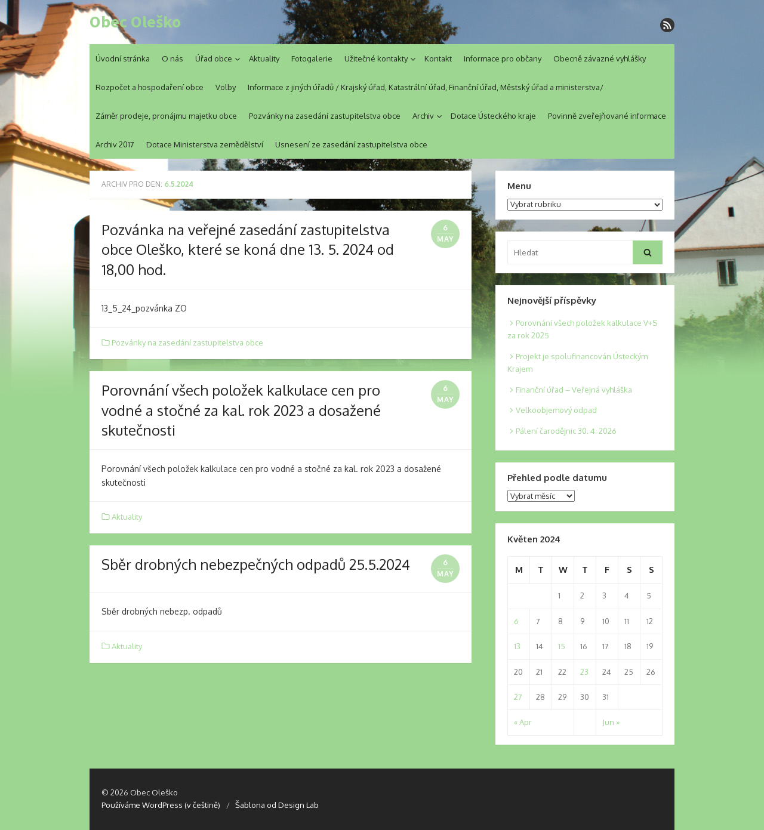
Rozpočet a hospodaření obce (150, 87)
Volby (225, 87)
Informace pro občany (502, 58)
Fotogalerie (311, 58)
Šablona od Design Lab (277, 805)
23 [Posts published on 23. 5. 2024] (584, 672)
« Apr (523, 722)
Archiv (423, 116)
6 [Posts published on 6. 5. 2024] (516, 621)
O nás (172, 58)
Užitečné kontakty (376, 58)
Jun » (611, 722)
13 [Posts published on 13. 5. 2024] (517, 646)
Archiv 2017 (115, 144)
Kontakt (438, 58)
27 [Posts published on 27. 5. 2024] (518, 697)
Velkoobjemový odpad (556, 410)
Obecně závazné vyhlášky (599, 58)
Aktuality (264, 58)
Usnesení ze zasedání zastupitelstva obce (351, 144)
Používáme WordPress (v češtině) (160, 805)
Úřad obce (213, 58)
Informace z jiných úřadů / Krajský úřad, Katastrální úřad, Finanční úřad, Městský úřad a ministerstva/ (425, 87)
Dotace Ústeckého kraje (493, 116)
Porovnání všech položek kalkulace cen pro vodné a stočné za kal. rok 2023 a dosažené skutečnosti (241, 410)
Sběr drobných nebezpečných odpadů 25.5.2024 (255, 564)
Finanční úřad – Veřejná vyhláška (574, 389)
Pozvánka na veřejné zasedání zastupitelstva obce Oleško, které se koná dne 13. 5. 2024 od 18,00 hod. (247, 249)
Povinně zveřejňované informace (607, 116)
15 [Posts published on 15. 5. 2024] (561, 646)
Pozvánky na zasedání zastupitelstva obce (325, 116)
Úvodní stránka (123, 58)
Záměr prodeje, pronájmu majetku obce (166, 116)
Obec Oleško (135, 22)
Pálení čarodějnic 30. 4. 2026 (566, 431)
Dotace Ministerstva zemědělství (204, 144)
